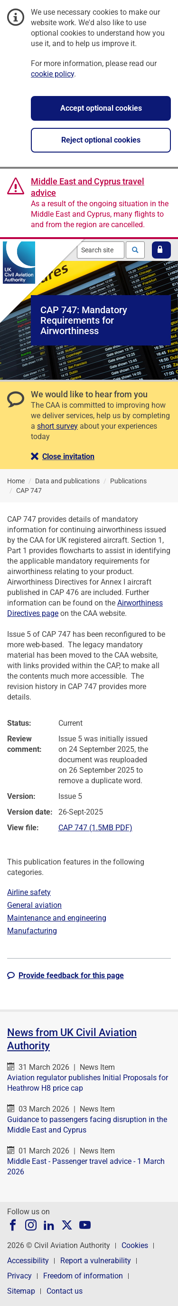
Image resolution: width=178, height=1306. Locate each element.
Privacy (19, 1275)
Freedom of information (83, 1275)
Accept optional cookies (101, 108)
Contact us (65, 1291)
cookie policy (52, 73)
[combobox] (100, 250)
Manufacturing (32, 930)
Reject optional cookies (101, 139)
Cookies (135, 1245)
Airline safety (29, 892)
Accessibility (28, 1260)
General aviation (34, 905)
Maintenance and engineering (56, 917)
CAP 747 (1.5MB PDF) (95, 827)
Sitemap (21, 1291)
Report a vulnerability (95, 1260)
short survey (57, 426)
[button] (161, 250)
